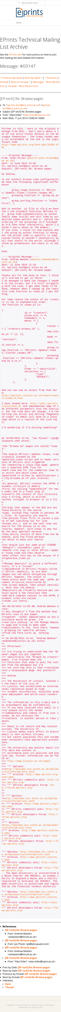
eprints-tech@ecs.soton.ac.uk (23, 105)
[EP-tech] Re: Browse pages (21, 930)
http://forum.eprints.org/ (28, 786)
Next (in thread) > (20, 82)
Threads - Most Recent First (22, 86)
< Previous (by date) (11, 77)
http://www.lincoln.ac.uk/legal (28, 761)
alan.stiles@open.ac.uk (36, 115)
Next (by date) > (33, 77)
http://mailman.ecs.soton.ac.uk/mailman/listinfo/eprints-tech (30, 770)
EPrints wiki (15, 54)
